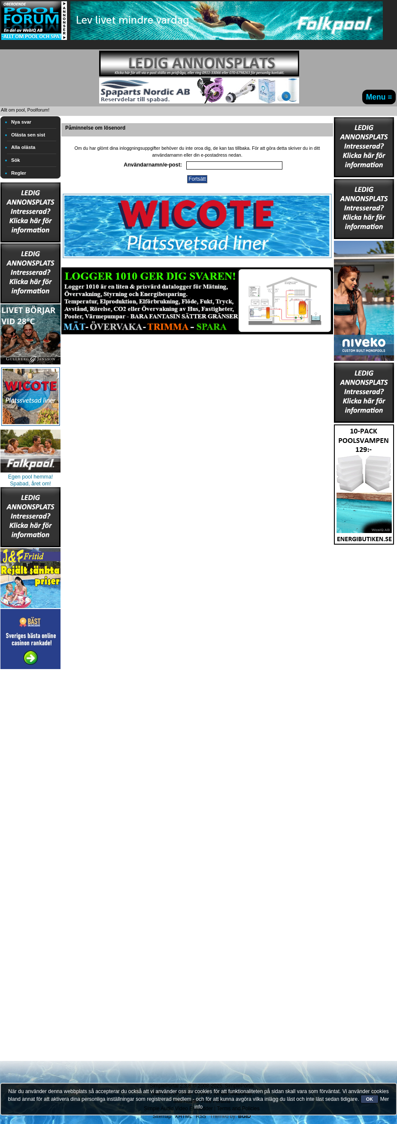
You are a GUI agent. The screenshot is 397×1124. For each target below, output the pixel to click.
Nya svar (21, 121)
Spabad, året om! (30, 484)
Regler (18, 173)
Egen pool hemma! (30, 477)
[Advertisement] (30, 800)
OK (369, 1099)
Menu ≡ (379, 97)
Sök (15, 160)
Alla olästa (23, 147)
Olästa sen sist (28, 134)
